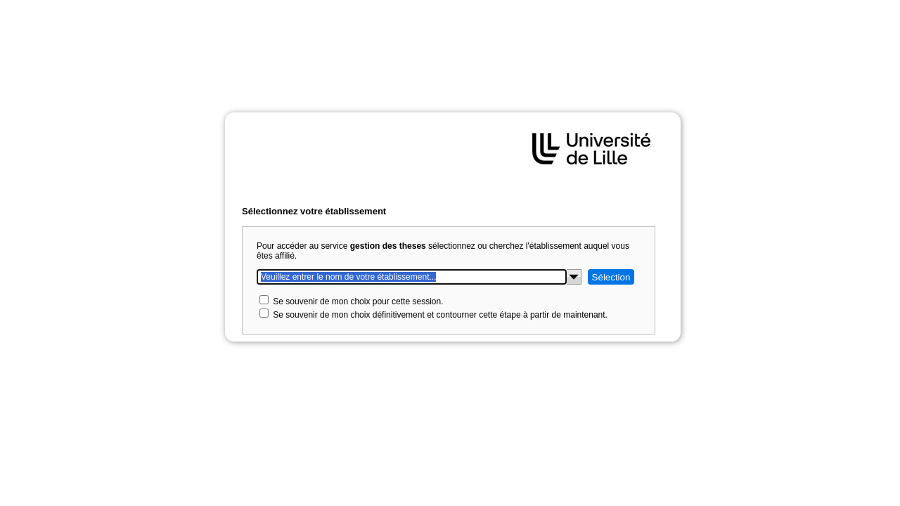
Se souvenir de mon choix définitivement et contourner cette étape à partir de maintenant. (440, 315)
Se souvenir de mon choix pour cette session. (358, 301)
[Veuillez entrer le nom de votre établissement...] (412, 277)
